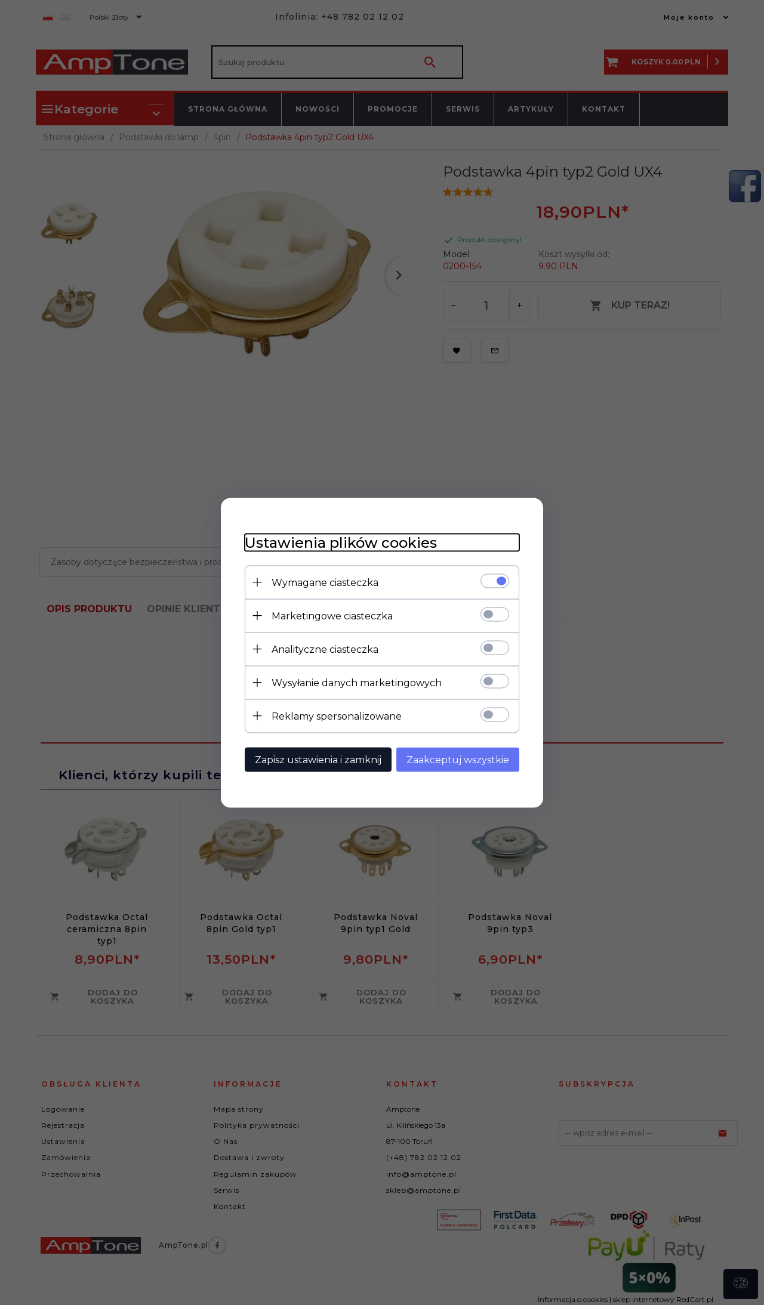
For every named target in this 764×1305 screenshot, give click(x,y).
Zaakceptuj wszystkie (457, 759)
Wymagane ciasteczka (325, 582)
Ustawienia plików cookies (341, 542)
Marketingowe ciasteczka (332, 615)
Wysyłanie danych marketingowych (357, 682)
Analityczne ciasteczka (325, 649)
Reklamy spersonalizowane (337, 715)
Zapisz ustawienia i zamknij (318, 759)
